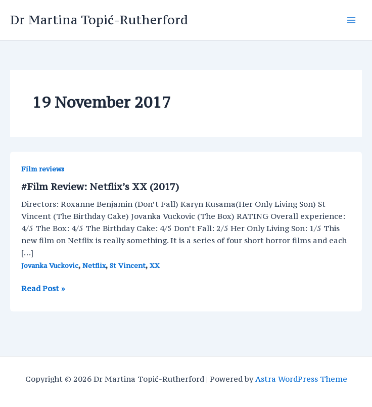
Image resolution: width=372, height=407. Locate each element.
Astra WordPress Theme (301, 379)
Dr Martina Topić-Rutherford (99, 20)
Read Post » (43, 289)
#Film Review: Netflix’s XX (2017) (100, 186)
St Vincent (128, 265)
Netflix (94, 265)
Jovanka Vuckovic (49, 265)
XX (155, 265)
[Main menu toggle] (351, 20)
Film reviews (42, 169)
